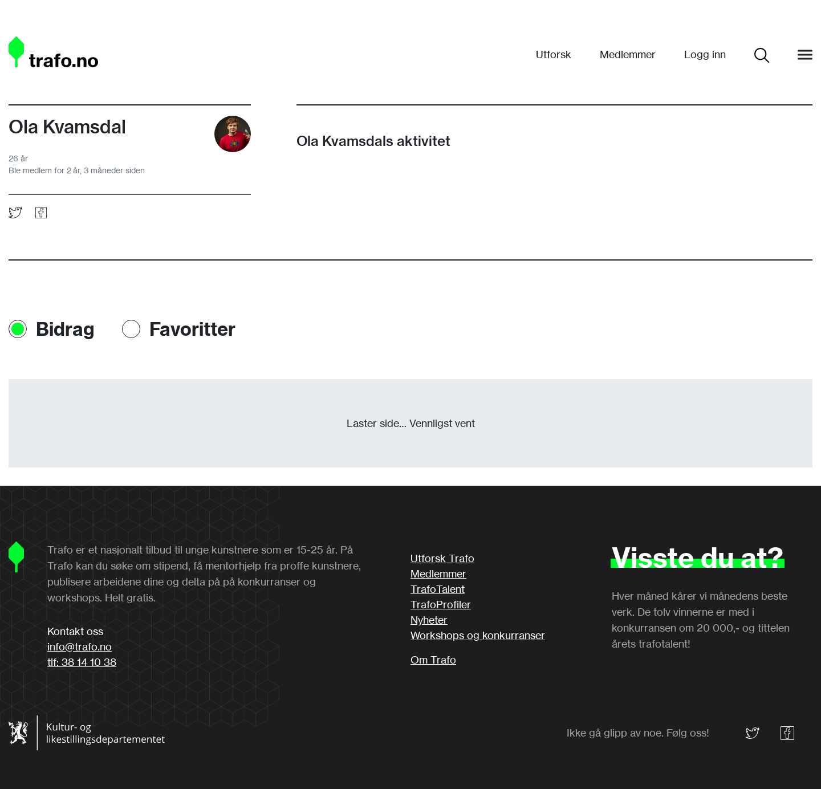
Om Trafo (433, 659)
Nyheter (429, 619)
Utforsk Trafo (442, 558)
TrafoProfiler (440, 604)
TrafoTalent (437, 589)
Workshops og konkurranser (477, 635)
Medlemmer (628, 54)
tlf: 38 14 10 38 (81, 662)
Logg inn (705, 54)
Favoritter (192, 329)
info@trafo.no (79, 646)
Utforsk (553, 54)
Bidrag (65, 329)
